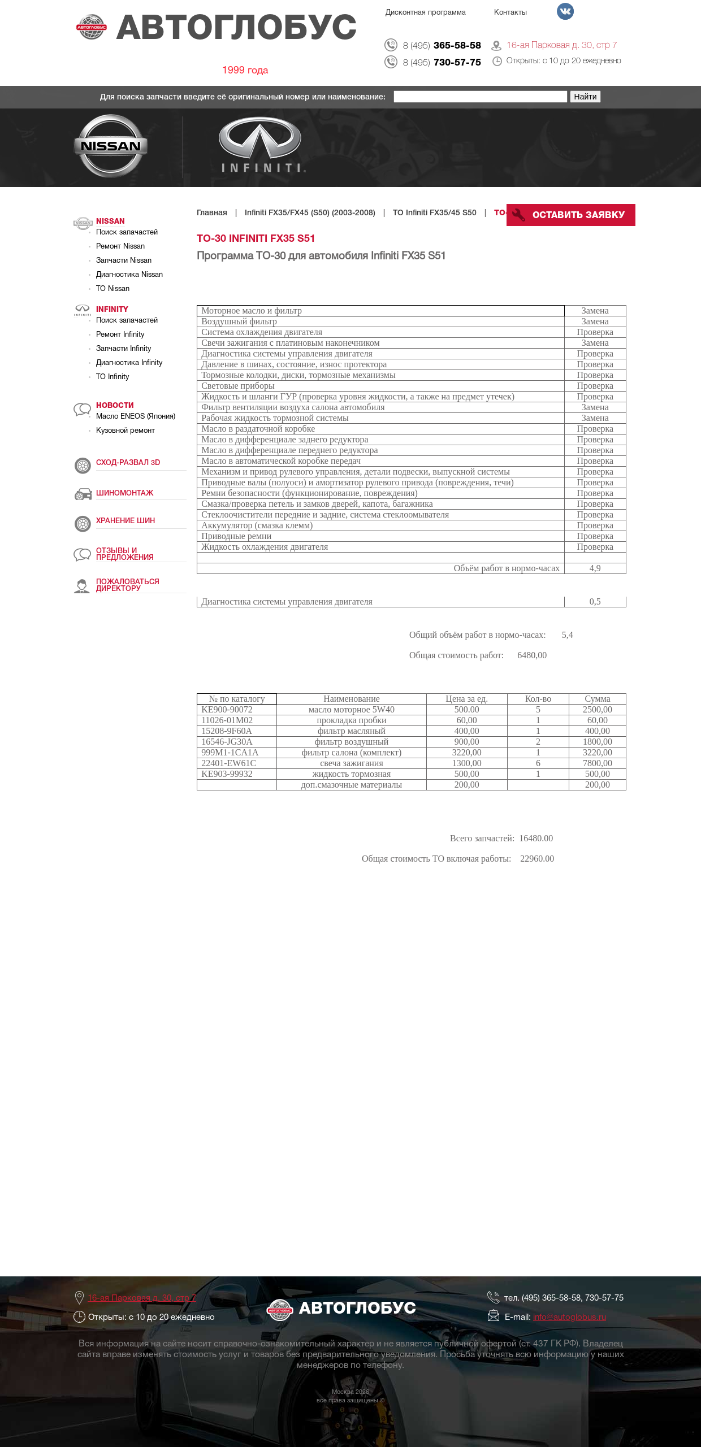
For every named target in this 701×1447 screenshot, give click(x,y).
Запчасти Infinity (123, 349)
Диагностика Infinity (129, 363)
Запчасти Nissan (124, 261)
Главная (212, 213)
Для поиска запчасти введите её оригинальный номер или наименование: (244, 97)
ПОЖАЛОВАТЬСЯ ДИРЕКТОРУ (127, 585)
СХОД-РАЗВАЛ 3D (128, 463)
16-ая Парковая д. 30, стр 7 (562, 46)
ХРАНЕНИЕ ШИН (125, 521)
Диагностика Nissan (129, 275)
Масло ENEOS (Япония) (135, 417)
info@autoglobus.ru (569, 1318)
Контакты (510, 13)
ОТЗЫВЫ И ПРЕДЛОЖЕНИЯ (125, 554)
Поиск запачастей (127, 232)
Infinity (112, 310)
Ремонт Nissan (120, 247)
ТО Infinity (112, 377)
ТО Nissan (112, 289)
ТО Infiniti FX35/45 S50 (435, 213)
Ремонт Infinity (120, 335)
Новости (115, 406)
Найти (585, 96)
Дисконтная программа (426, 13)
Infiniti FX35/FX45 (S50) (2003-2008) (310, 213)
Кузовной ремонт (125, 431)
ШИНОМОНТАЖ (124, 493)
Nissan (110, 222)
